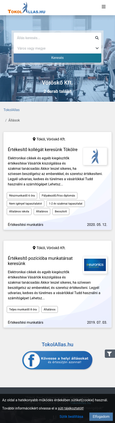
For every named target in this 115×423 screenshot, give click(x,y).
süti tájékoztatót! (71, 408)
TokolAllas (11, 110)
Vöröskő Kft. (56, 139)
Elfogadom (101, 417)
